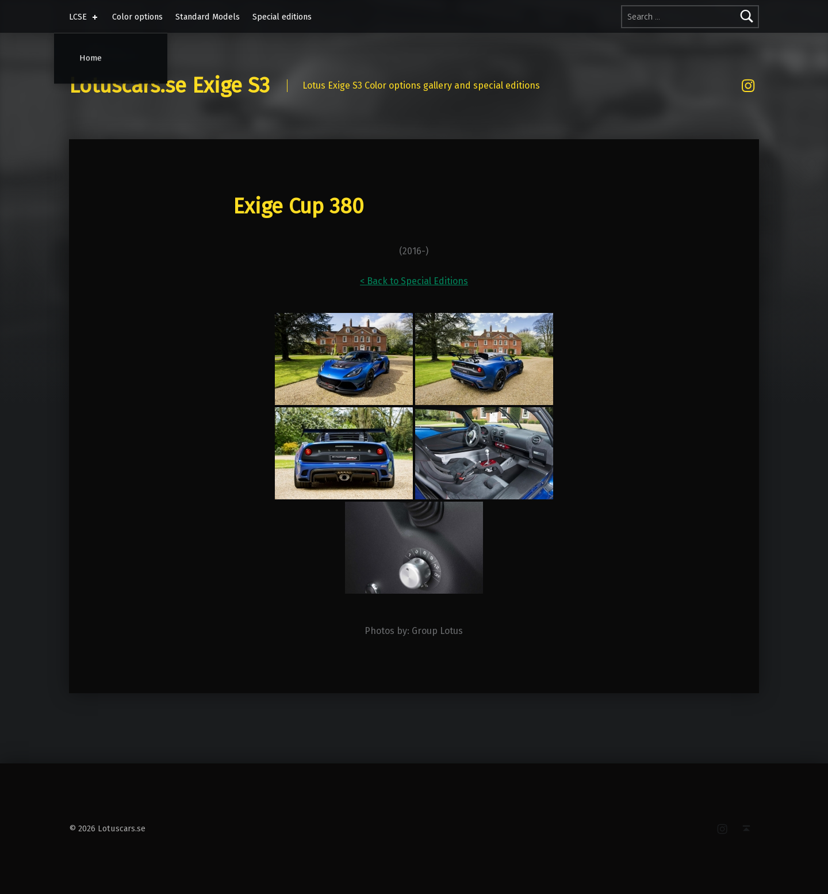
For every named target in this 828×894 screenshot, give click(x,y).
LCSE (84, 17)
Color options (137, 17)
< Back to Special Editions (414, 281)
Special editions (282, 17)
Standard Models (207, 17)
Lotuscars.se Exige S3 (169, 85)
